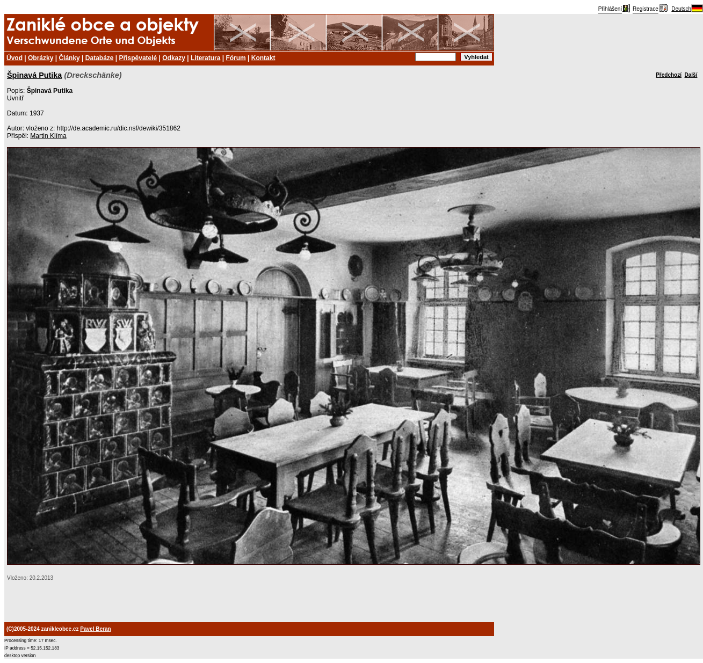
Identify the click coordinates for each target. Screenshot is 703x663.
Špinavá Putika (34, 75)
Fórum (235, 58)
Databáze (99, 58)
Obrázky (40, 58)
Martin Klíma (48, 136)
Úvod (14, 58)
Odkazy (173, 58)
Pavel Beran (95, 629)
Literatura (205, 58)
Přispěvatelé (138, 58)
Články (69, 58)
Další (691, 75)
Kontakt (263, 58)
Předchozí (669, 75)
